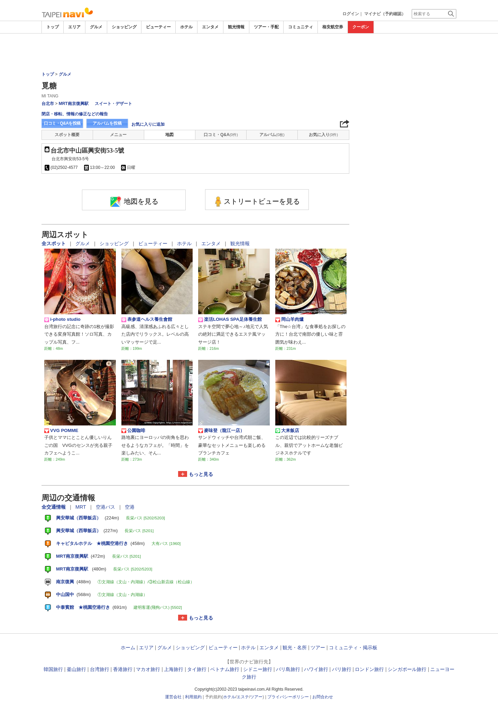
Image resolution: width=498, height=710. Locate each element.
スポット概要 (67, 134)
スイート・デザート (113, 103)
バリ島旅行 (288, 669)
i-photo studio (62, 319)
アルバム (271, 134)
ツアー (318, 647)
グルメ (96, 27)
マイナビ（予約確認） (385, 13)
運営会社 (173, 696)
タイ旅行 (196, 669)
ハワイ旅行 (316, 669)
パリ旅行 (341, 669)
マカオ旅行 (148, 669)
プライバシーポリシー (288, 696)
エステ (243, 696)
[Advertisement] (249, 52)
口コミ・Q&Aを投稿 (62, 123)
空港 (130, 507)
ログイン (350, 13)
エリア (74, 27)
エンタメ (210, 27)
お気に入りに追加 (148, 124)
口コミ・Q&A (221, 134)
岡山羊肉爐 (289, 319)
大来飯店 (287, 430)
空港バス (106, 507)
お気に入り (323, 134)
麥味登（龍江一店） (221, 430)
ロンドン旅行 (369, 669)
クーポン (360, 27)
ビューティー (158, 27)
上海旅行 (173, 669)
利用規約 (193, 696)
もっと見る (201, 474)
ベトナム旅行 (224, 669)
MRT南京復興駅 (74, 103)
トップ (52, 27)
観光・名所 (295, 647)
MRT (81, 507)
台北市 (48, 103)
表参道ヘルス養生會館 (146, 319)
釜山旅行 (76, 669)
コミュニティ (300, 27)
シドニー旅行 (257, 669)
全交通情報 (54, 507)
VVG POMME (61, 430)
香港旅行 (122, 669)
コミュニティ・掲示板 (353, 647)
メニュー (118, 134)
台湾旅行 (99, 669)
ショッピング (124, 27)
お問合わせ (322, 696)
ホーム (128, 647)
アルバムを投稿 (107, 123)
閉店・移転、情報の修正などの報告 (75, 114)
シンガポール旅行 (407, 669)
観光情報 (236, 27)
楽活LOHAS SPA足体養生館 (230, 319)
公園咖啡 (133, 430)
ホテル (186, 27)
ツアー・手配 (266, 27)
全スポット (54, 243)
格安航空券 (332, 27)
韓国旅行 (53, 669)
